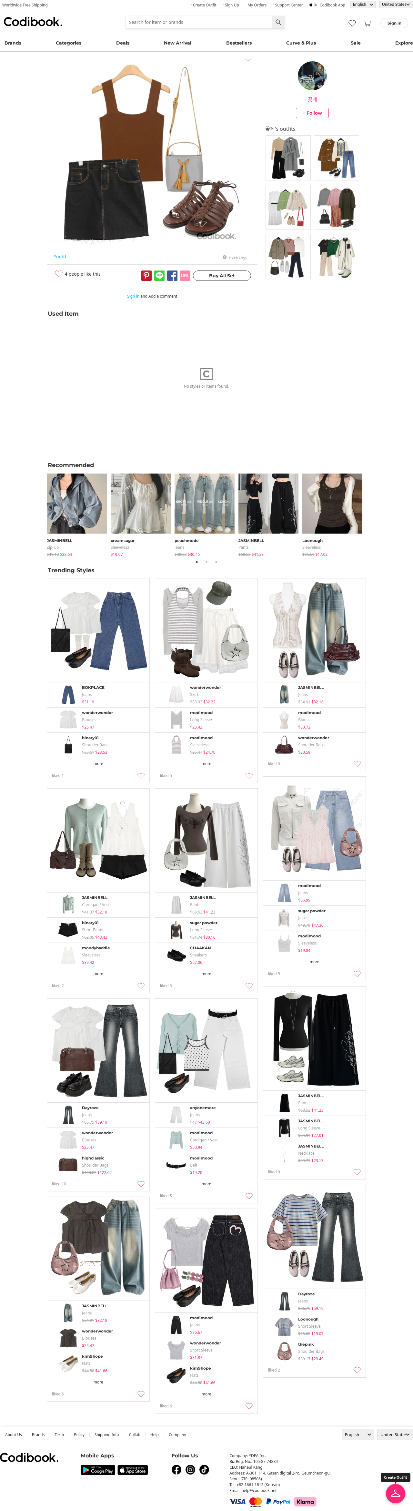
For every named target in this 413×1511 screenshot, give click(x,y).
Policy (79, 1434)
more (98, 763)
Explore (404, 43)
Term (59, 1434)
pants (243, 547)
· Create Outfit (204, 5)
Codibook (33, 22)
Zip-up (53, 547)
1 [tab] (197, 562)
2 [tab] (206, 562)
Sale (356, 43)
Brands (13, 43)
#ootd (59, 256)
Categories (68, 43)
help (154, 1434)
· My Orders (256, 5)
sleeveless (120, 547)
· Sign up (231, 5)
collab (134, 1434)
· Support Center (288, 5)
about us (13, 1434)
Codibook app (332, 5)
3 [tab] (216, 562)
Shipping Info (107, 1434)
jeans (179, 547)
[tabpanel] (79, 513)
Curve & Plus (301, 43)
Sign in (133, 296)
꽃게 (312, 99)
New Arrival (177, 43)
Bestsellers (239, 43)
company (177, 1434)
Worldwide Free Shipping (25, 5)
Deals (122, 43)
